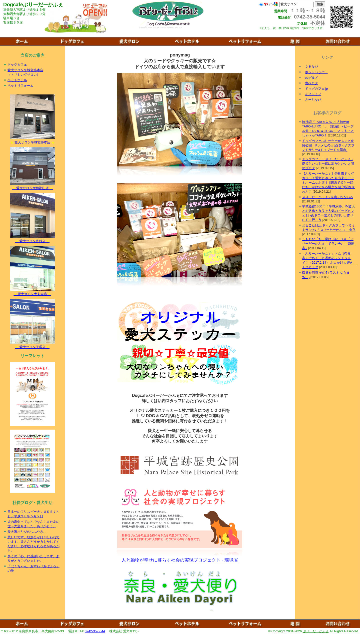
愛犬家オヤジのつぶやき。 (27, 532)
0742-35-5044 (95, 631)
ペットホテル (17, 80)
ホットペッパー (316, 72)
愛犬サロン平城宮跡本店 (32, 140)
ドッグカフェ (17, 64)
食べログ (311, 83)
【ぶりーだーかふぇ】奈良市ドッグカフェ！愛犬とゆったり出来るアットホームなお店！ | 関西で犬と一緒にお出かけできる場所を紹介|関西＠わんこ (328, 182)
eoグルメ (311, 77)
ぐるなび (311, 66)
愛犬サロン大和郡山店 (32, 186)
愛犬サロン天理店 (32, 345)
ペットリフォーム (21, 85)
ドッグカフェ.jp (316, 88)
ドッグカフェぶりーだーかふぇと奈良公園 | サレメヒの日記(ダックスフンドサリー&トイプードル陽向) (328, 145)
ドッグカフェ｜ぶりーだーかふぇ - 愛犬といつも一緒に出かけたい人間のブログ (328, 163)
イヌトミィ (313, 94)
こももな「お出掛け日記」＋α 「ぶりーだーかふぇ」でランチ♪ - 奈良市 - (328, 243)
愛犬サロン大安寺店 (32, 292)
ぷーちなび (313, 99)
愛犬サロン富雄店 (32, 239)
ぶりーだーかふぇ (316, 631)
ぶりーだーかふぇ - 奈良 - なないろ (327, 197)
